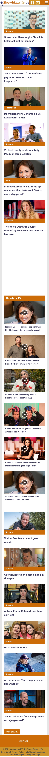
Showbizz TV (13, 298)
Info (41, 749)
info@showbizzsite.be (35, 752)
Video (8, 180)
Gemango (35, 755)
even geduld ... (11, 732)
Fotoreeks (10, 108)
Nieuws (9, 31)
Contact (23, 741)
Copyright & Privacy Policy (12, 752)
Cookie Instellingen (15, 755)
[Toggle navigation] (46, 3)
